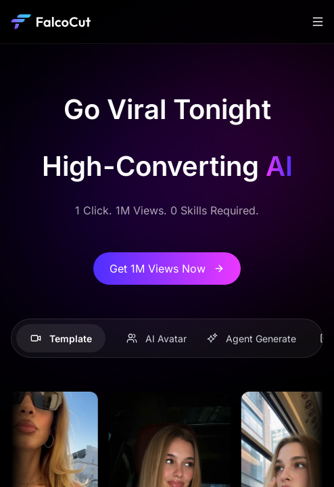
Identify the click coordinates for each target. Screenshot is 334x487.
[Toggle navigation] (317, 21)
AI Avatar (156, 338)
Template (61, 338)
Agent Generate (251, 338)
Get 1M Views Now (167, 268)
